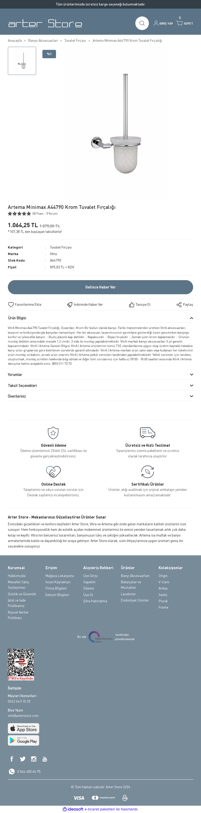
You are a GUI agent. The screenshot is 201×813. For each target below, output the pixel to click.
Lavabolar (128, 594)
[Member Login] (163, 23)
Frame (163, 607)
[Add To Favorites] (24, 305)
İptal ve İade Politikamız (17, 603)
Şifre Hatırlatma (95, 601)
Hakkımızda (16, 576)
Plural (163, 601)
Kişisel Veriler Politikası (18, 615)
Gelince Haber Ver (100, 287)
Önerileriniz (17, 396)
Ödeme (88, 588)
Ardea (163, 588)
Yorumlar (15, 374)
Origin (163, 576)
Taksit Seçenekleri (22, 385)
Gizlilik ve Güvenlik (22, 594)
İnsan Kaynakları (58, 582)
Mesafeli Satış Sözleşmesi (18, 585)
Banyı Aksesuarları (135, 576)
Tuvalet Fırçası (61, 247)
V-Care (164, 582)
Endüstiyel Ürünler (135, 600)
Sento (163, 595)
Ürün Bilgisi (17, 318)
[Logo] (45, 23)
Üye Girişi (90, 576)
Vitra (53, 254)
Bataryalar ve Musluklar (131, 585)
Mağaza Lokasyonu (60, 576)
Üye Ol (88, 595)
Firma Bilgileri (56, 588)
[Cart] (184, 23)
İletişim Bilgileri (57, 595)
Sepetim (89, 582)
